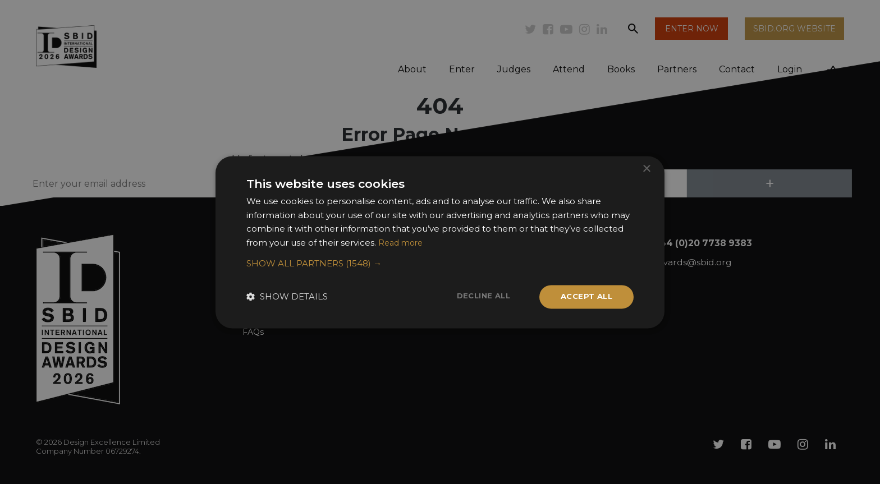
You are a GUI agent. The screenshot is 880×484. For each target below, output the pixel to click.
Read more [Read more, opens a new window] (402, 242)
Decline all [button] (477, 296)
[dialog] (440, 242)
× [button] (646, 168)
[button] (440, 263)
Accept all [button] (584, 297)
